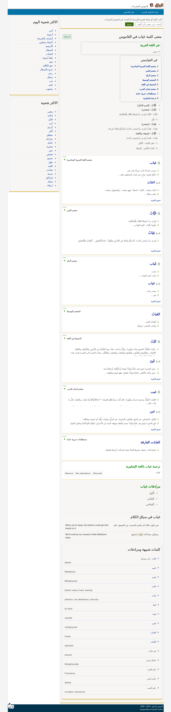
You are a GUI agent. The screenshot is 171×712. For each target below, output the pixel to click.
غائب (153, 558)
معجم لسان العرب (147, 89)
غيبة (154, 614)
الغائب (153, 642)
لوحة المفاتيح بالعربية (149, 12)
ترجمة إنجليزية (149, 98)
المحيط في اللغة (148, 84)
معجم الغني (150, 71)
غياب (153, 595)
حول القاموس (128, 12)
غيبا (154, 605)
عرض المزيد (155, 200)
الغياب (153, 632)
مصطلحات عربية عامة (145, 94)
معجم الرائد (150, 75)
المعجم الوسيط (148, 80)
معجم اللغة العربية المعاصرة (142, 66)
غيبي (153, 568)
